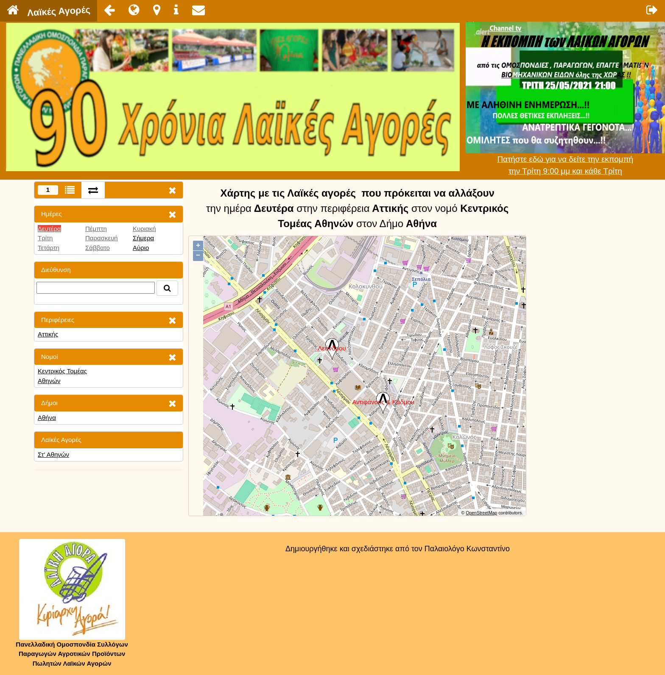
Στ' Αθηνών (53, 454)
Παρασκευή (101, 238)
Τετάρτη (48, 247)
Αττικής (48, 334)
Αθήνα (47, 417)
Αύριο (141, 247)
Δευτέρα (49, 228)
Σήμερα (143, 238)
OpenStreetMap (481, 512)
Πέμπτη (96, 228)
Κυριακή (144, 228)
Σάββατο (97, 247)
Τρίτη (45, 238)
